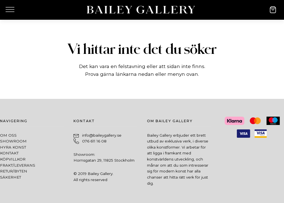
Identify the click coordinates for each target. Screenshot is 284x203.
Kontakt (9, 153)
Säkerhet (10, 177)
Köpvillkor (13, 159)
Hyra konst (13, 147)
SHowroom (13, 141)
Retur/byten (13, 171)
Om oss (8, 135)
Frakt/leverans (17, 165)
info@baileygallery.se (101, 135)
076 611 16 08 (94, 141)
